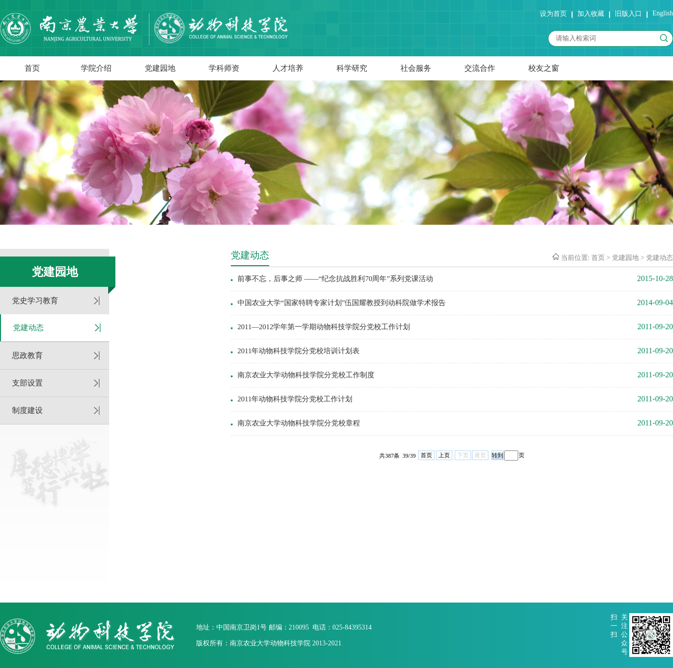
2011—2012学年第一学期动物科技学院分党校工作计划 (323, 327)
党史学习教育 (35, 300)
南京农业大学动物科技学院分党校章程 (298, 423)
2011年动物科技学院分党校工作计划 (294, 399)
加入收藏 (590, 13)
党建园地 (160, 68)
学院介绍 (96, 68)
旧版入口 (628, 13)
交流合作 (479, 68)
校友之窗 (543, 68)
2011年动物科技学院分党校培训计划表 (298, 351)
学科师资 (224, 68)
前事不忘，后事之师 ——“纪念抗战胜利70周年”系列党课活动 (335, 279)
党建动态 (28, 327)
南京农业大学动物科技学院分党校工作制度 (305, 375)
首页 (32, 68)
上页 (444, 455)
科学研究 (351, 68)
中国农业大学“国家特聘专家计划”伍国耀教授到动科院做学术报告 (341, 303)
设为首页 (553, 13)
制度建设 (27, 410)
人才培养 (288, 68)
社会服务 (415, 68)
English (662, 13)
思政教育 (27, 355)
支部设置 (27, 383)
